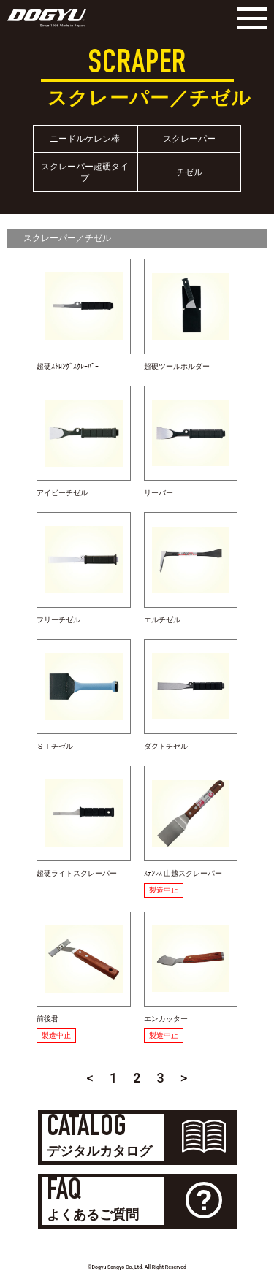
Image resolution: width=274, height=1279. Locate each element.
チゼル (189, 172)
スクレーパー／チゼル (67, 238)
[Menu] (248, 18)
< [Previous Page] (90, 1077)
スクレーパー (189, 139)
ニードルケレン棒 (85, 139)
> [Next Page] (183, 1077)
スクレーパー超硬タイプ (85, 172)
